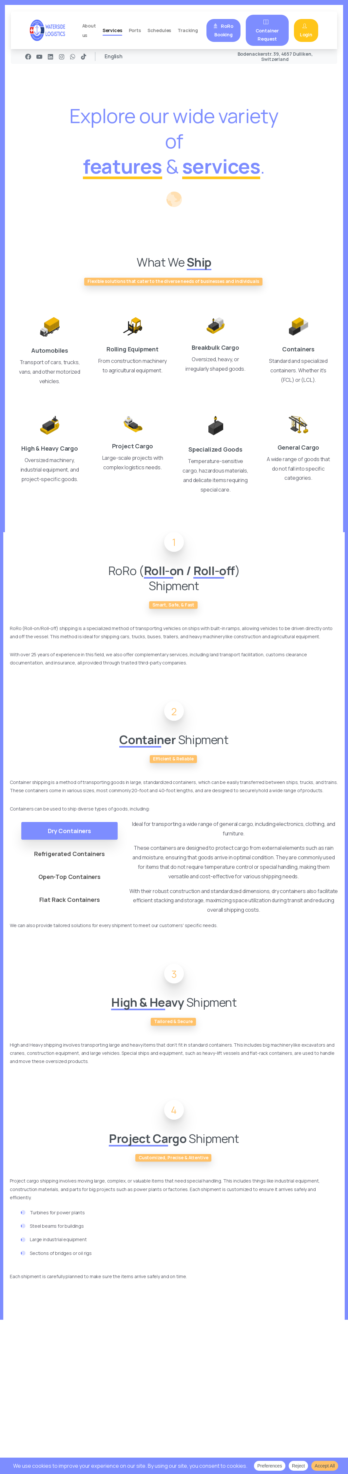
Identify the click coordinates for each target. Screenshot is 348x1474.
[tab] (70, 839)
